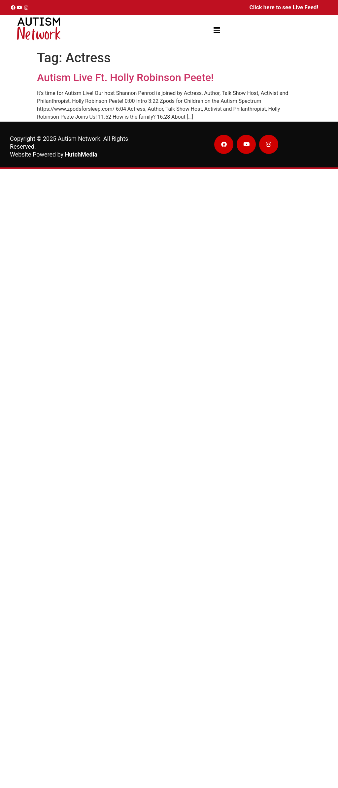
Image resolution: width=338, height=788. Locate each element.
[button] (216, 30)
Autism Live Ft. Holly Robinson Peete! (125, 77)
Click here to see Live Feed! (284, 7)
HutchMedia (81, 154)
